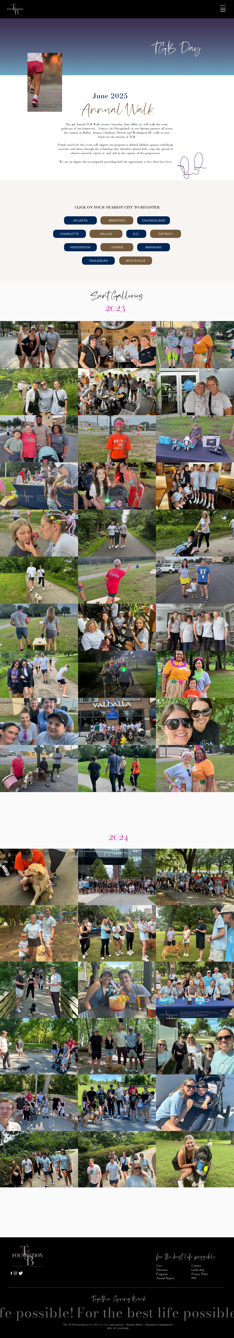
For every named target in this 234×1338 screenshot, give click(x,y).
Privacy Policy (134, 1324)
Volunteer (162, 1270)
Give (159, 1266)
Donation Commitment (159, 1324)
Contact (196, 1266)
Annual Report (165, 1278)
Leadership (197, 1270)
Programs (162, 1274)
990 (193, 1278)
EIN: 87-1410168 (118, 1328)
